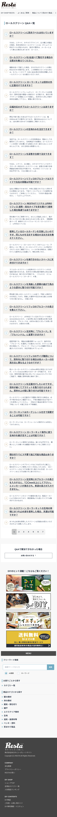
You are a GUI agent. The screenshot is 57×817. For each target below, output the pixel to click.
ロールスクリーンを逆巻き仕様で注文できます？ (31, 155)
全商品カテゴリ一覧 (12, 786)
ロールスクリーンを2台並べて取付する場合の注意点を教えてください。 (31, 59)
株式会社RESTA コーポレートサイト (18, 752)
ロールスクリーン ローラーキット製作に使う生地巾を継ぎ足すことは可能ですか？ (31, 434)
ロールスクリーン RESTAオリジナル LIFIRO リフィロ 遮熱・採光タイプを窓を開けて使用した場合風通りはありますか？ (31, 206)
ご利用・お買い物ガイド (14, 803)
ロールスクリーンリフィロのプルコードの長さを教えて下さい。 (32, 308)
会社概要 (8, 766)
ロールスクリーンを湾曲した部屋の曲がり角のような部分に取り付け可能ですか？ (32, 286)
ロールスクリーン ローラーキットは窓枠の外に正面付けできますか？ (31, 84)
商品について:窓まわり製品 (42, 13)
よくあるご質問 (23, 13)
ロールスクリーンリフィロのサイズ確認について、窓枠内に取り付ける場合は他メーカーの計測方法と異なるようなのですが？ (32, 359)
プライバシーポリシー (13, 769)
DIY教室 (8, 800)
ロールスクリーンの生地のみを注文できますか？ (31, 131)
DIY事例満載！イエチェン (14, 806)
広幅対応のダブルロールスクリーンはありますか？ (32, 108)
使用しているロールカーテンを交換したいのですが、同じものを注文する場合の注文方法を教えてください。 (32, 234)
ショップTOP (10, 783)
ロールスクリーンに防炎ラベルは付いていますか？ (32, 34)
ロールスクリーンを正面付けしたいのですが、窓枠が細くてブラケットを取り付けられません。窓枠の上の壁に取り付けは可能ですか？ (32, 387)
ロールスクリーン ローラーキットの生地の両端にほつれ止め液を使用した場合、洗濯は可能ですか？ (32, 511)
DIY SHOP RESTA (8, 13)
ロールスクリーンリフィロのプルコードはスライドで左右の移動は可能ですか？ (32, 180)
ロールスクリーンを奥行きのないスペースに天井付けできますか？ (31, 261)
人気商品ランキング (12, 790)
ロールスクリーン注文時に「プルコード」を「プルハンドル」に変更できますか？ (31, 333)
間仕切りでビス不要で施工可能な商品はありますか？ (32, 456)
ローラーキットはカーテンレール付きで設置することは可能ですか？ (32, 414)
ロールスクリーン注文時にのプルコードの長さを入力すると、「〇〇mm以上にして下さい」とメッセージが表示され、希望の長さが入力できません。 (32, 484)
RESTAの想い (10, 773)
